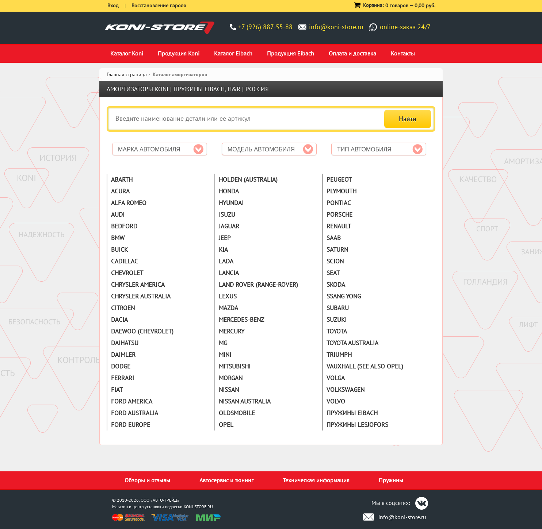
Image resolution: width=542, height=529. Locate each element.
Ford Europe (130, 425)
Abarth (122, 179)
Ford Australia (134, 413)
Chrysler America (138, 285)
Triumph (339, 355)
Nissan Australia (245, 401)
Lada (226, 261)
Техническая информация (316, 480)
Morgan (231, 378)
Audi (118, 215)
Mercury (231, 331)
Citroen (123, 308)
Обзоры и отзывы (147, 480)
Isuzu (227, 215)
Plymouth (341, 191)
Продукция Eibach (290, 53)
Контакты (403, 53)
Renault (339, 226)
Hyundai (231, 203)
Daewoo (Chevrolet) (142, 331)
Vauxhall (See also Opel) (365, 366)
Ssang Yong (344, 296)
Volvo (336, 401)
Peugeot (339, 179)
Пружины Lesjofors (357, 425)
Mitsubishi (235, 366)
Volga (336, 378)
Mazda (228, 308)
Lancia (229, 273)
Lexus (228, 296)
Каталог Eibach (233, 53)
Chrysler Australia (141, 296)
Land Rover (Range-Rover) (258, 285)
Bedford (124, 226)
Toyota (337, 331)
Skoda (336, 285)
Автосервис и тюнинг (226, 480)
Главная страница (127, 74)
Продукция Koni (178, 53)
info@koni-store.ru (336, 27)
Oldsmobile (237, 413)
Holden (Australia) (248, 179)
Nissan (229, 390)
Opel (226, 425)
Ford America (131, 401)
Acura (120, 191)
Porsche (339, 215)
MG (223, 343)
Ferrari (122, 378)
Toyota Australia (352, 343)
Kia (223, 250)
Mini (225, 355)
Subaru (338, 308)
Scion (335, 261)
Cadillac (124, 261)
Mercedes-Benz (241, 320)
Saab (334, 238)
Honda (229, 191)
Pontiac (339, 203)
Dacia (119, 320)
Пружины (391, 480)
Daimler (123, 355)
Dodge (120, 366)
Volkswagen (345, 390)
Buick (119, 250)
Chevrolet (127, 273)
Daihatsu (124, 343)
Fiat (117, 390)
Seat (333, 273)
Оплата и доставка (352, 53)
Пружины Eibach (352, 413)
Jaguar (229, 226)
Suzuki (337, 320)
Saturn (337, 250)
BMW (118, 238)
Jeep (225, 238)
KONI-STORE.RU (198, 506)
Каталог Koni (126, 53)
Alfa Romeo (128, 203)
